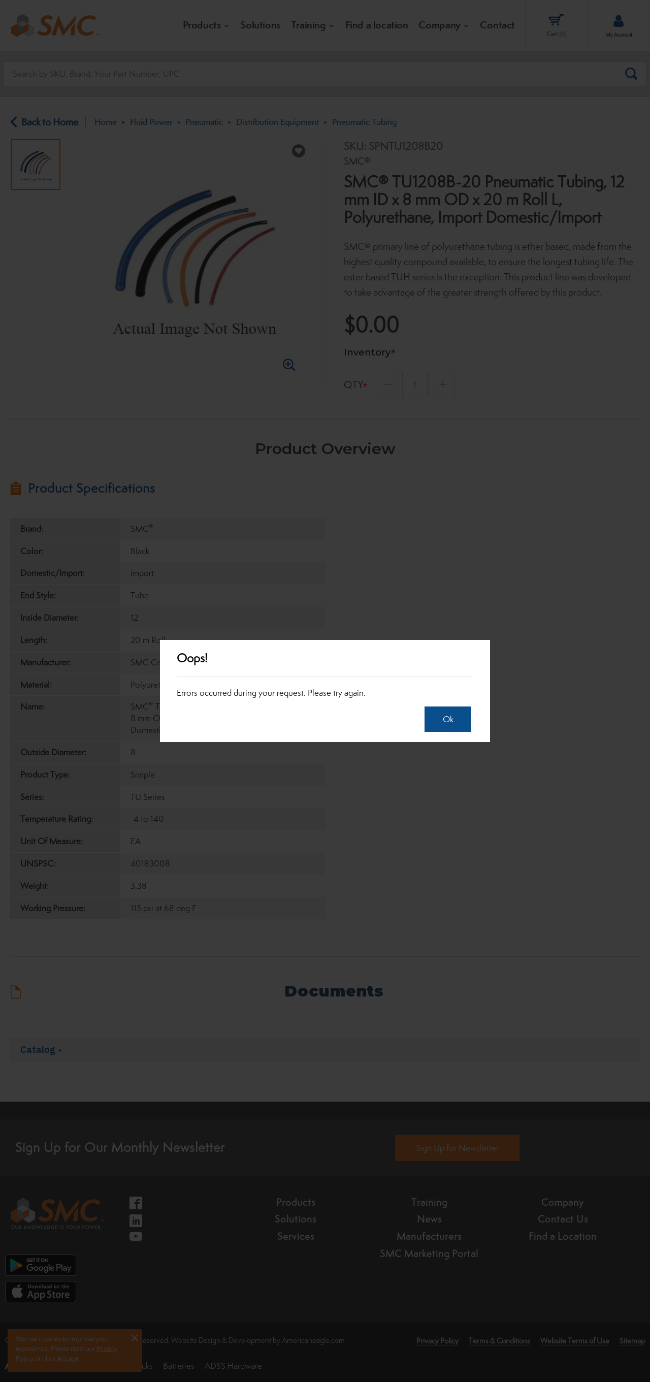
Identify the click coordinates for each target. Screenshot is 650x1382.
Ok (445, 719)
